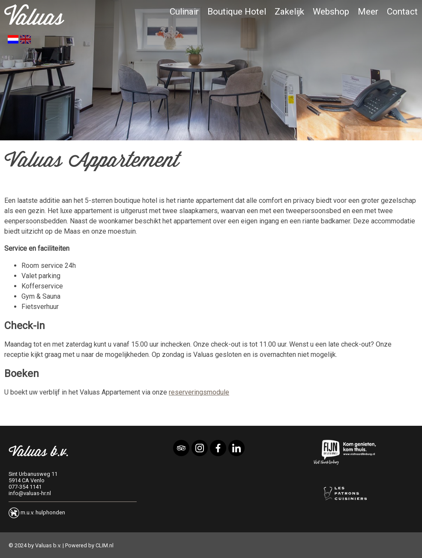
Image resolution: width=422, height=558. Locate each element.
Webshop (331, 11)
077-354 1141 (25, 487)
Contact (402, 11)
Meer (368, 11)
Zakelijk (289, 11)
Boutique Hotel (236, 11)
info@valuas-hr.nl (30, 493)
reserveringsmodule (199, 392)
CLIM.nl (105, 545)
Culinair (184, 11)
